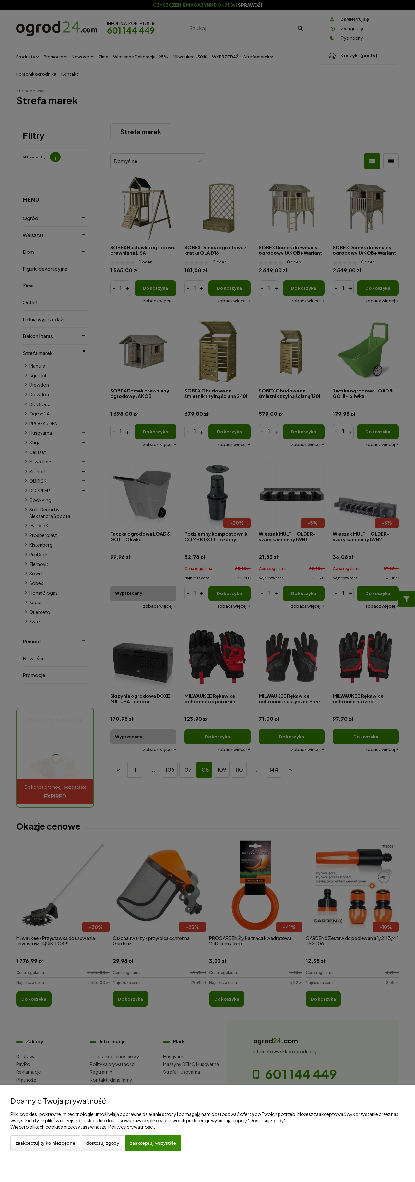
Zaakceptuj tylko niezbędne (45, 1143)
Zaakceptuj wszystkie (153, 1143)
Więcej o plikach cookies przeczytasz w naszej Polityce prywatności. (82, 1126)
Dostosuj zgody (102, 1143)
